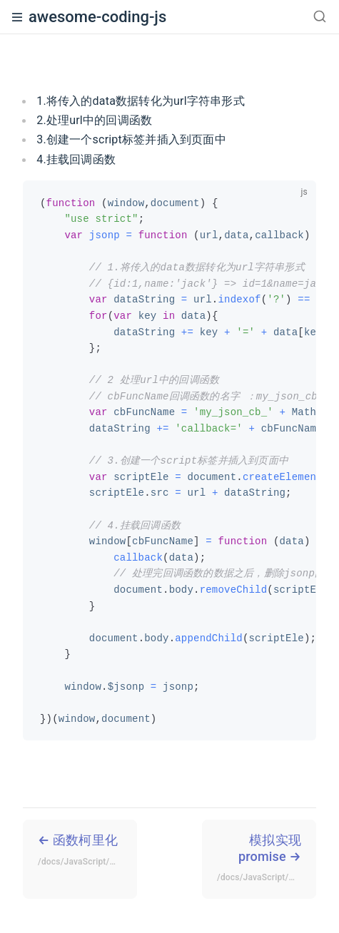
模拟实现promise (266, 859)
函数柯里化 (87, 851)
